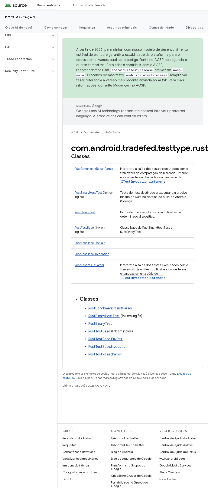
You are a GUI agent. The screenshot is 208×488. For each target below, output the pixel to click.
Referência (112, 132)
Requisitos (69, 445)
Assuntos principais (122, 27)
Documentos (92, 132)
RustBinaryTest (85, 212)
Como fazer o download (78, 452)
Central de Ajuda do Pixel (176, 445)
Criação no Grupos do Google (131, 476)
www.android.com (172, 459)
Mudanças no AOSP (129, 85)
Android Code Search (88, 5)
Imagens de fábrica (75, 465)
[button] (25, 35)
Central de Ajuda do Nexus (177, 452)
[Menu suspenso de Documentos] (61, 5)
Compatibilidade (161, 27)
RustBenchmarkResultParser (94, 169)
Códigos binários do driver (80, 472)
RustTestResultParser (89, 265)
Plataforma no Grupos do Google (128, 467)
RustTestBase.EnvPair (90, 243)
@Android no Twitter (125, 438)
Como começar (55, 27)
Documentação (20, 17)
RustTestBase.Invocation (92, 254)
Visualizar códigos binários (80, 459)
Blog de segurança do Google (131, 459)
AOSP (74, 132)
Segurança (87, 27)
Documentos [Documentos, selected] (46, 5)
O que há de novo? (18, 27)
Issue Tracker (168, 479)
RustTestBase (84, 228)
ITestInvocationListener (142, 181)
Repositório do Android (77, 438)
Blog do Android (122, 452)
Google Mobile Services (175, 465)
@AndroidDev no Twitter (127, 445)
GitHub (67, 479)
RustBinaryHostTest (88, 193)
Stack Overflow (169, 472)
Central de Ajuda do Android (178, 438)
